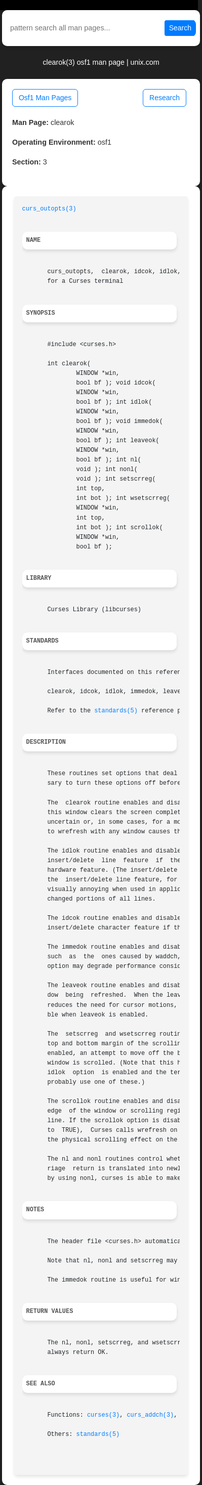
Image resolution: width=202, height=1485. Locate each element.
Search (180, 28)
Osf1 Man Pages (45, 98)
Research (164, 98)
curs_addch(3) (150, 1415)
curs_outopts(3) (49, 209)
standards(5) (116, 710)
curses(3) (103, 1415)
